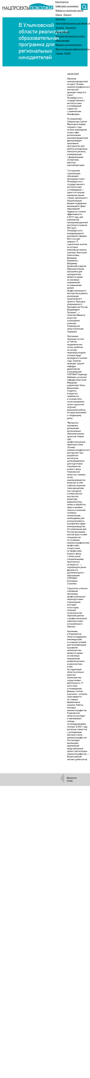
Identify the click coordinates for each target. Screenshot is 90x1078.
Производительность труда (70, 36)
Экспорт (60, 28)
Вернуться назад (72, 779)
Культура (60, 19)
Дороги (67, 15)
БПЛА (67, 53)
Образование (63, 40)
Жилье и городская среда (69, 10)
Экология (71, 28)
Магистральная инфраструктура (73, 49)
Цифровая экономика (67, 6)
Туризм (59, 53)
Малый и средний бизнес (69, 45)
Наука (59, 15)
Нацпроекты (62, 2)
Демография (62, 32)
